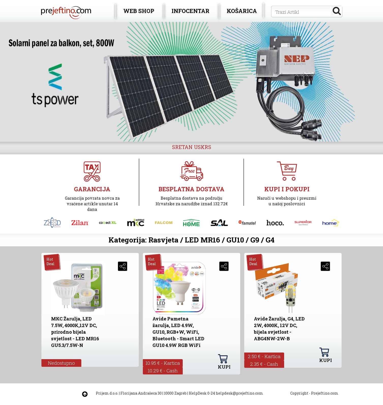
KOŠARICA (242, 11)
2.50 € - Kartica (264, 356)
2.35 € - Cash (264, 364)
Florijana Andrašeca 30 (141, 393)
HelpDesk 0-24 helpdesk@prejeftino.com (226, 393)
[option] (191, 82)
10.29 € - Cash (163, 370)
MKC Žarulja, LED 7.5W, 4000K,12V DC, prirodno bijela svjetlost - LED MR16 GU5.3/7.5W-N (75, 332)
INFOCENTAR (190, 11)
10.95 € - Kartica (162, 363)
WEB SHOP (138, 11)
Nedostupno (61, 363)
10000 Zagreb (175, 393)
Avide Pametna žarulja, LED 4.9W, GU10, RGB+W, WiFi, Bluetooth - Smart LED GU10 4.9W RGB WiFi (178, 332)
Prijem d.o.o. (107, 393)
